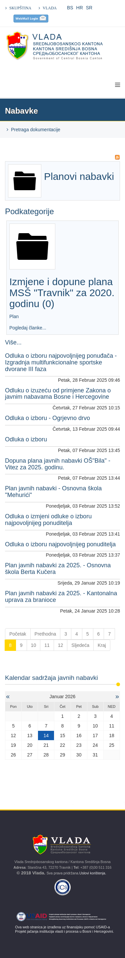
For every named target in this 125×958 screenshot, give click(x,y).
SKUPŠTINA (20, 8)
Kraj (102, 645)
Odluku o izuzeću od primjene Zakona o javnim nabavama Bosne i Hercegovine (58, 393)
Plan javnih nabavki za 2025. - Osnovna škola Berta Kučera (58, 568)
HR (79, 7)
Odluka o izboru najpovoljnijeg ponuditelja (60, 544)
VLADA (50, 8)
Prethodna (45, 634)
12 (60, 645)
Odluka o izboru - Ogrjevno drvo (47, 418)
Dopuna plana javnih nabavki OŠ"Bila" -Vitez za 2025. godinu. (57, 464)
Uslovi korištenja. (93, 873)
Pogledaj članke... (27, 327)
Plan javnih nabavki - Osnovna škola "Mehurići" (53, 491)
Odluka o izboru (26, 439)
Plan (14, 316)
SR (89, 7)
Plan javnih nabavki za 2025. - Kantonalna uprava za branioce (61, 596)
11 (47, 645)
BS (70, 7)
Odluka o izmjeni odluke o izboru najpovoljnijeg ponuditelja (48, 519)
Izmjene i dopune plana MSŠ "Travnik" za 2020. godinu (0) (61, 292)
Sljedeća (80, 645)
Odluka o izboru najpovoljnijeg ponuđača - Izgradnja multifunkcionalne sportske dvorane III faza (61, 362)
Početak (17, 634)
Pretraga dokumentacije (35, 129)
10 (33, 645)
